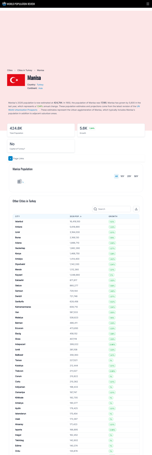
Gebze (18, 367)
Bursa (18, 319)
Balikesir (19, 436)
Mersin (18, 351)
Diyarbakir (20, 345)
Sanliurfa (19, 383)
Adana (18, 324)
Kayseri (18, 356)
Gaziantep (20, 329)
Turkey (40, 84)
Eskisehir (19, 361)
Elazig (18, 415)
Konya (18, 335)
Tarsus (18, 441)
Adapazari (20, 425)
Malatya (19, 399)
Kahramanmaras (23, 388)
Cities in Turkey (25, 70)
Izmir (17, 313)
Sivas (17, 420)
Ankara (18, 308)
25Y (129, 176)
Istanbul (19, 303)
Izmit (17, 431)
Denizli (18, 377)
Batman (19, 404)
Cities (10, 70)
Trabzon (19, 452)
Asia (40, 88)
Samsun (19, 372)
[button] (148, 4)
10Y (122, 176)
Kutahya (19, 447)
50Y (136, 176)
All (116, 176)
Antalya (19, 340)
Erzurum (19, 409)
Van (17, 393)
